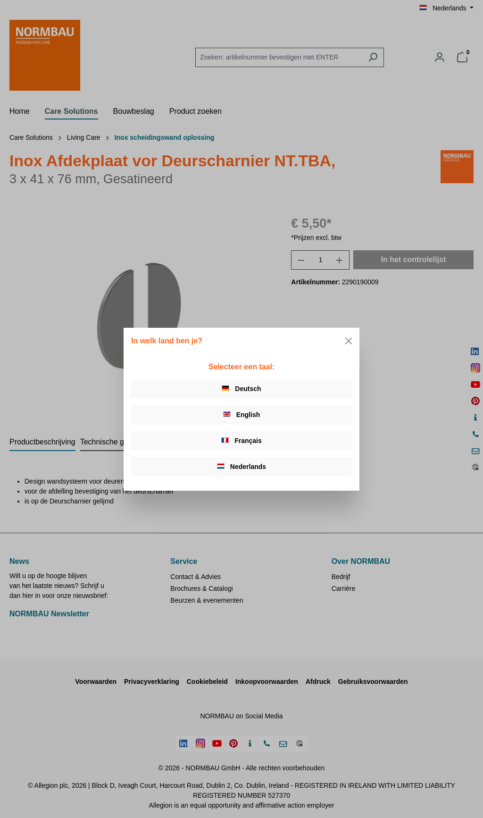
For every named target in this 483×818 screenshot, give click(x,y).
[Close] (348, 341)
